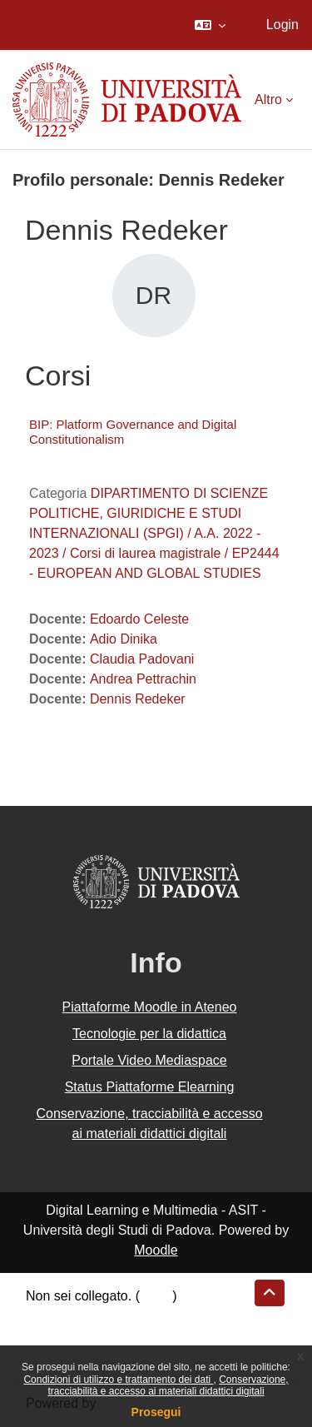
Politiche (51, 1336)
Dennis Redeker (138, 699)
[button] (210, 25)
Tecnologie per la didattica (149, 1034)
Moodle (155, 1250)
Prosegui (156, 1412)
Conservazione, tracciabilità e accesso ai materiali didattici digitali (167, 1385)
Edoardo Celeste (139, 619)
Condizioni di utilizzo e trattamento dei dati (118, 1379)
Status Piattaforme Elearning (150, 1087)
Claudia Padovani (142, 659)
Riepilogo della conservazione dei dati (138, 1316)
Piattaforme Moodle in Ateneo (149, 1007)
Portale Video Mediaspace (149, 1060)
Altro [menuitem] (268, 99)
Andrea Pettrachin (143, 679)
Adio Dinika (123, 639)
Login (282, 24)
